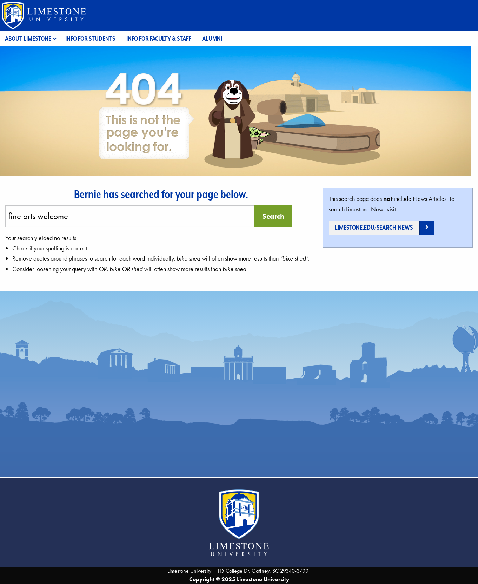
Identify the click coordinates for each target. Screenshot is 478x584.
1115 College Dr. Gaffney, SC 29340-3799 (261, 571)
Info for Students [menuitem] (90, 38)
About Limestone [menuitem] (28, 38)
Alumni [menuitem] (212, 38)
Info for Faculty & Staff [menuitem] (158, 38)
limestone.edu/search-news (374, 227)
